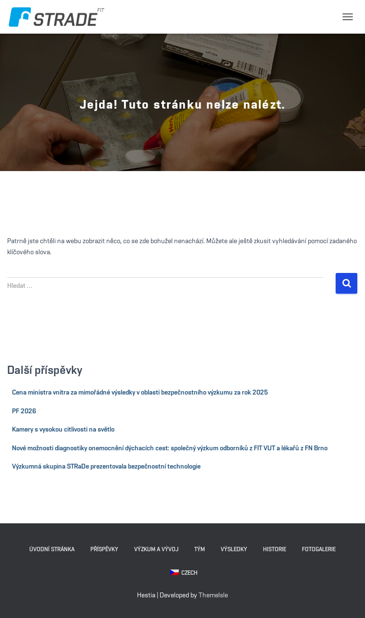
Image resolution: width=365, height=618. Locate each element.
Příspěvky (104, 549)
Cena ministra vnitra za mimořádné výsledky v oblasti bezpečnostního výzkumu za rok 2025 (140, 392)
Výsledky (234, 549)
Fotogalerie (319, 549)
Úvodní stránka (52, 549)
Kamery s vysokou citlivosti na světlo (63, 429)
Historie (274, 549)
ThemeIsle (213, 595)
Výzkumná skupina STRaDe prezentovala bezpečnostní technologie (106, 466)
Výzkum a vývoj (156, 549)
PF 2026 (24, 411)
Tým (199, 549)
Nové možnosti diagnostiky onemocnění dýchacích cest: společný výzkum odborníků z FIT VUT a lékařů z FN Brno (169, 448)
